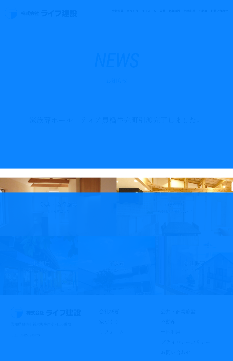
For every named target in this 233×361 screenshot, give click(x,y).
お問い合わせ (219, 11)
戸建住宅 (174, 207)
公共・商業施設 (170, 11)
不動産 (202, 11)
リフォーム (149, 11)
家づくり (132, 11)
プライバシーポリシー (186, 342)
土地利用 (189, 11)
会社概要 (118, 11)
